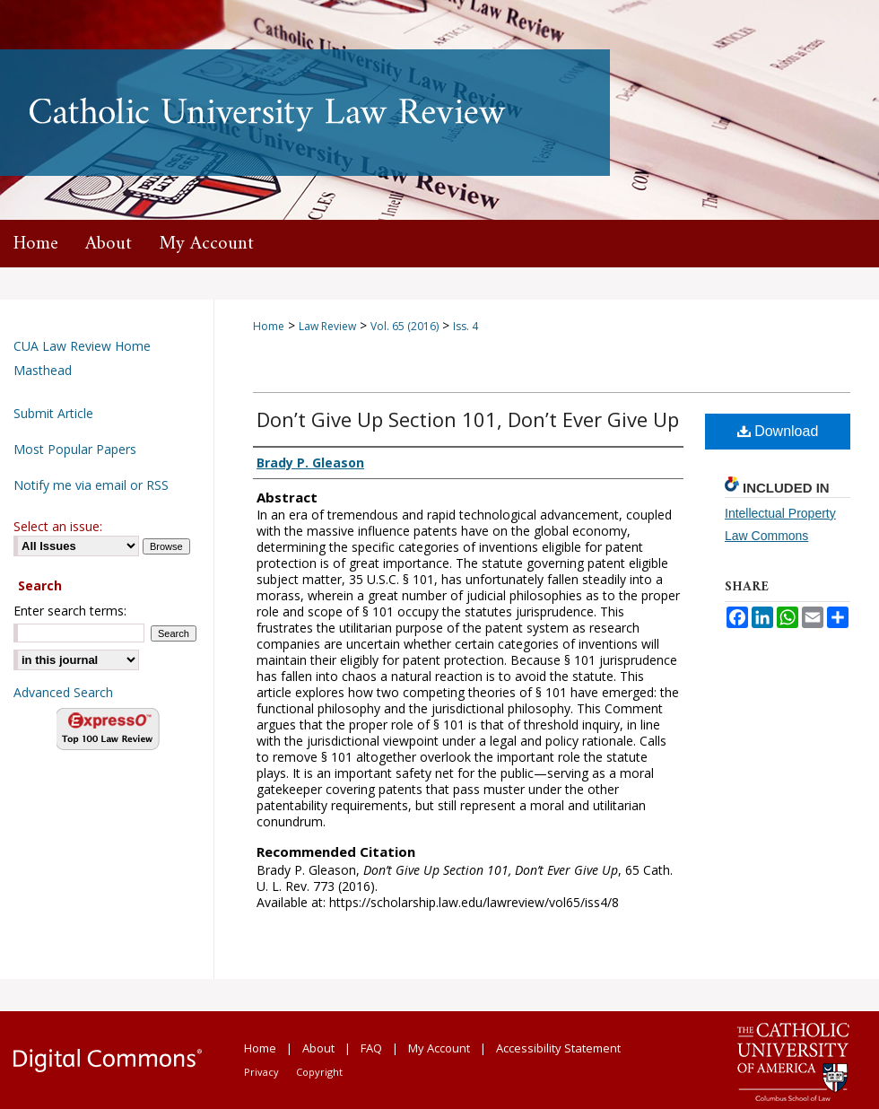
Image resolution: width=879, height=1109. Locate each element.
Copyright (319, 1071)
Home (268, 326)
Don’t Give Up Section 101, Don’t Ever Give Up (468, 419)
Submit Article (53, 413)
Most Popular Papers (74, 449)
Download (778, 431)
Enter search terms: (69, 610)
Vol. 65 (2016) (404, 326)
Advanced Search (63, 692)
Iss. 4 (465, 326)
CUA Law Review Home (82, 345)
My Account (439, 1048)
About (318, 1048)
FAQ (371, 1048)
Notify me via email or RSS (91, 484)
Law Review (327, 326)
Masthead (42, 370)
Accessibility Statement (558, 1048)
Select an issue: (57, 526)
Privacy (261, 1071)
